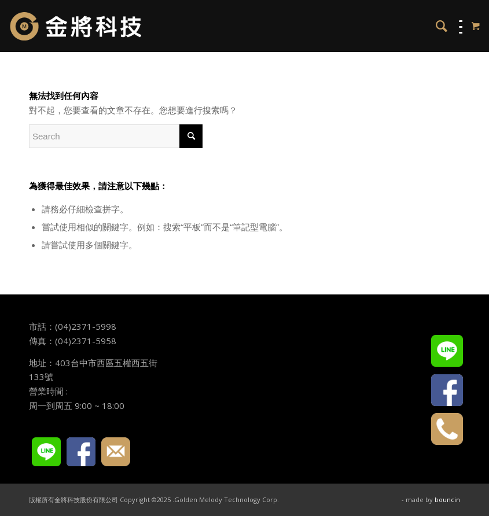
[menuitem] (435, 26)
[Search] (435, 26)
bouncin (447, 499)
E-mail (115, 451)
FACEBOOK (81, 451)
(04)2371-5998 (85, 326)
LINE (46, 451)
